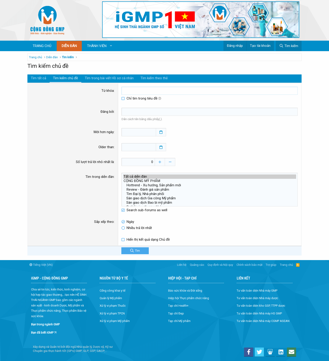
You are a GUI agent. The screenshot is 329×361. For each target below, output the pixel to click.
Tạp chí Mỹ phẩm (179, 320)
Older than (106, 147)
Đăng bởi (107, 112)
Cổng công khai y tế (112, 290)
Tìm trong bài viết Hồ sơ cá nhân (109, 78)
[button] (111, 46)
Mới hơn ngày (104, 132)
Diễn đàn (69, 46)
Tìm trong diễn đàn (99, 176)
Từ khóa (107, 91)
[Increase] (161, 162)
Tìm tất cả (38, 78)
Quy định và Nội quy (220, 264)
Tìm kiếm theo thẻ (154, 78)
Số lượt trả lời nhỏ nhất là (95, 162)
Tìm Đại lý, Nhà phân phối (209, 194)
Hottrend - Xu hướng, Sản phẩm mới (209, 185)
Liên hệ (181, 264)
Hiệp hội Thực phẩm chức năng (188, 298)
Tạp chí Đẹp (176, 313)
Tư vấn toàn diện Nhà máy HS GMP (259, 313)
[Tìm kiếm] (289, 46)
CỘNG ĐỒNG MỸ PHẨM (209, 181)
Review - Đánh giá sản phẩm (209, 189)
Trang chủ (42, 46)
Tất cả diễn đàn (209, 176)
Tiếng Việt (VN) (41, 264)
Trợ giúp (271, 264)
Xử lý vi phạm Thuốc (113, 305)
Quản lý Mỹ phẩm (111, 298)
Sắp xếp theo (104, 221)
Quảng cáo (197, 264)
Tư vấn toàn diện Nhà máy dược (257, 298)
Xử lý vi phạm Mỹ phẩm (115, 320)
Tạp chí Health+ (178, 305)
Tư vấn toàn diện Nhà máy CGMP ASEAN (263, 320)
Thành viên (96, 46)
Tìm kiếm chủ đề (65, 78)
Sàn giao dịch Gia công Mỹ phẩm (209, 198)
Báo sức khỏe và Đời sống (185, 290)
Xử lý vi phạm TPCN (112, 313)
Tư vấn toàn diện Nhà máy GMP (257, 290)
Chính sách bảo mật (249, 264)
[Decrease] (171, 162)
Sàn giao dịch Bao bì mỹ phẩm (209, 202)
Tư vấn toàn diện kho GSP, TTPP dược (261, 305)
